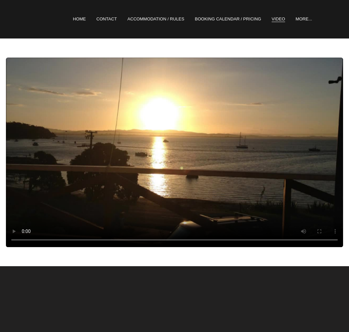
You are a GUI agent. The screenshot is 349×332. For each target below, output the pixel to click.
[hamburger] (24, 19)
